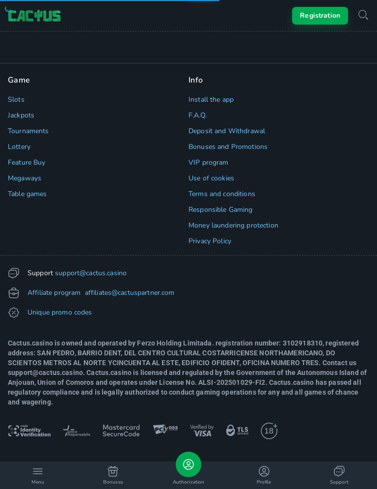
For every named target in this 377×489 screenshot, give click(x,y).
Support (339, 475)
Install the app (211, 99)
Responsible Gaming (220, 209)
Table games (27, 194)
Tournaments (28, 131)
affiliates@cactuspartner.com (129, 292)
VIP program (208, 162)
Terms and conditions (221, 194)
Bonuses (113, 475)
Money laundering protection (233, 225)
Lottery (19, 146)
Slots (16, 99)
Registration (320, 15)
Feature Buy (27, 162)
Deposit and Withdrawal (226, 131)
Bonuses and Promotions (228, 146)
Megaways (24, 178)
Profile (264, 475)
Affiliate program (54, 292)
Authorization (188, 469)
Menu (37, 475)
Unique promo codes (59, 312)
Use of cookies (211, 178)
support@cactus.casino (91, 273)
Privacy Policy (209, 241)
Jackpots (21, 115)
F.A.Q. (197, 115)
